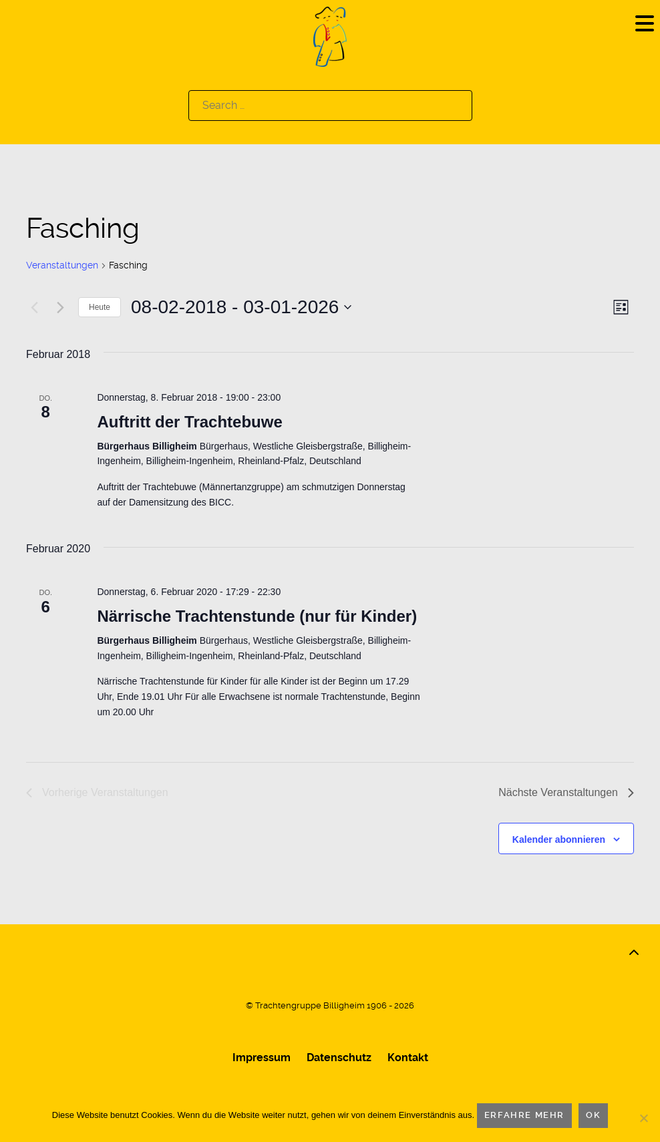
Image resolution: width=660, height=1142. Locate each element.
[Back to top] (634, 953)
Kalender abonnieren (558, 839)
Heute (99, 307)
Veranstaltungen (62, 265)
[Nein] (643, 1118)
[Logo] (330, 35)
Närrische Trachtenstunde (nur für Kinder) (257, 616)
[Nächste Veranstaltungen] (60, 307)
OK (593, 1115)
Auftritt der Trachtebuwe (189, 422)
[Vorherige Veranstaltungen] (34, 307)
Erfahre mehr (524, 1115)
